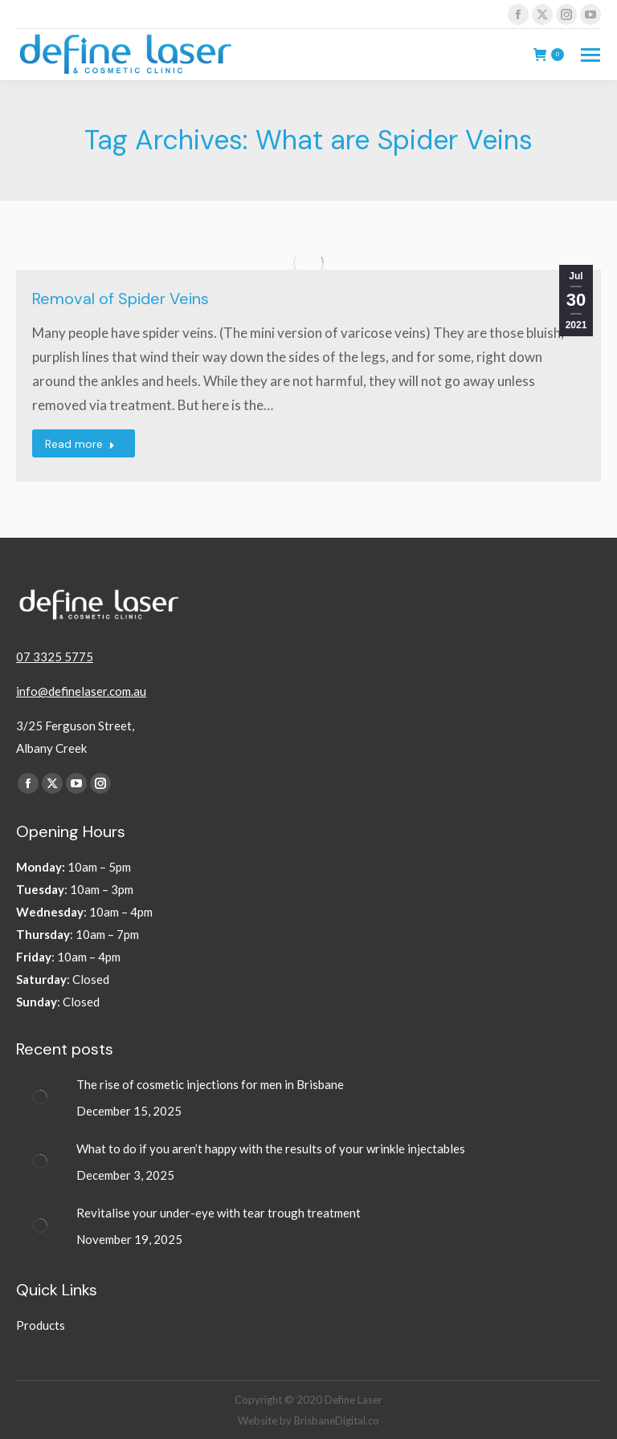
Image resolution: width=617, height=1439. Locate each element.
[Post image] (40, 1097)
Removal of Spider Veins (120, 298)
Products (40, 1325)
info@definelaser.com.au (81, 691)
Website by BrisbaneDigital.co (308, 1420)
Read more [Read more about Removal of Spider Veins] (80, 444)
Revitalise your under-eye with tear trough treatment (219, 1212)
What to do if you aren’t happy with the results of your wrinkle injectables (272, 1148)
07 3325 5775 (54, 656)
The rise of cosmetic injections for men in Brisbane (211, 1084)
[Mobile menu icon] (590, 55)
